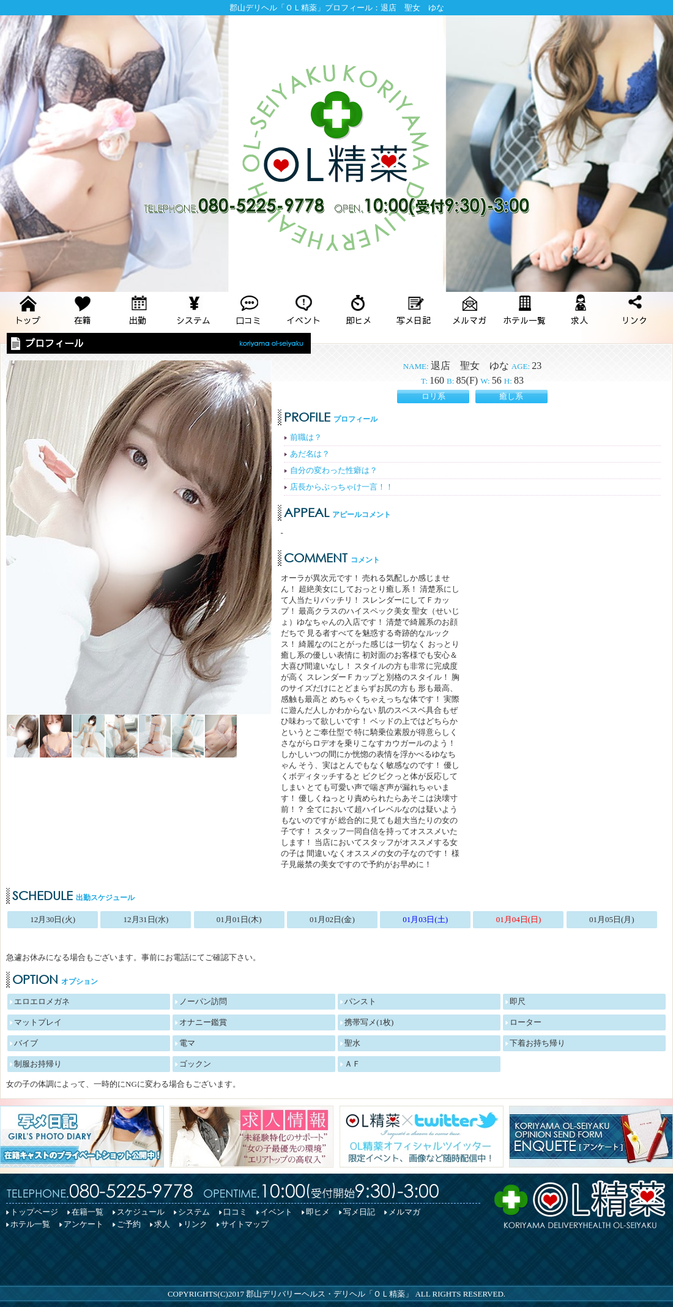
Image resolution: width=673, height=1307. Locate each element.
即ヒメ (318, 1211)
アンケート (83, 1224)
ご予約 (129, 1224)
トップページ (34, 1211)
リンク (195, 1224)
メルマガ (404, 1211)
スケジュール (141, 1211)
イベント (276, 1211)
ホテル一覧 (30, 1224)
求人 (162, 1224)
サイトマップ (245, 1224)
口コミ (235, 1211)
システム (194, 1211)
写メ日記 (359, 1211)
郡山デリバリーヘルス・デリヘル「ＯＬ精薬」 (329, 1293)
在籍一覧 (87, 1211)
